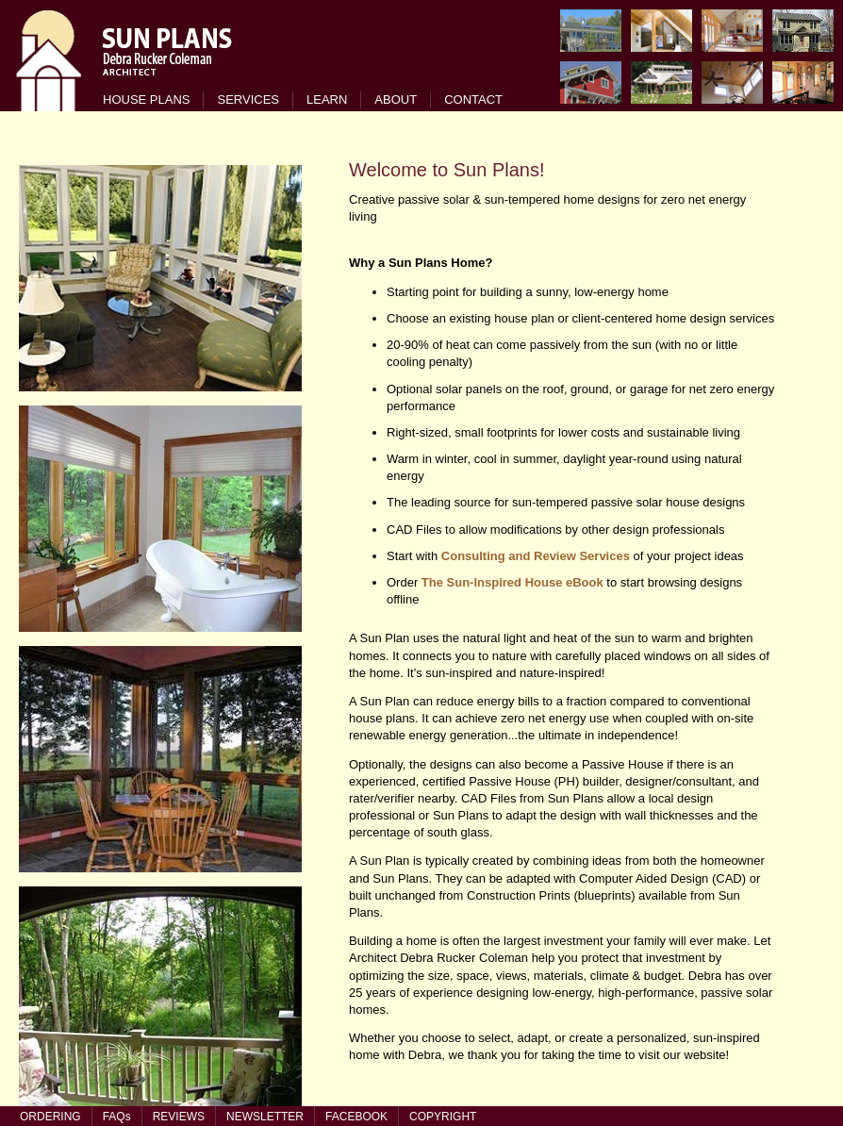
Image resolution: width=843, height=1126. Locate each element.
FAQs (117, 1116)
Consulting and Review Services (535, 556)
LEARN (326, 99)
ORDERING (50, 1116)
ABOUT (395, 99)
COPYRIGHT (442, 1116)
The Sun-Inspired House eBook (512, 582)
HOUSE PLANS (146, 99)
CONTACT (473, 99)
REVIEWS (179, 1116)
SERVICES (248, 99)
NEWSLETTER (265, 1116)
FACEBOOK (356, 1116)
